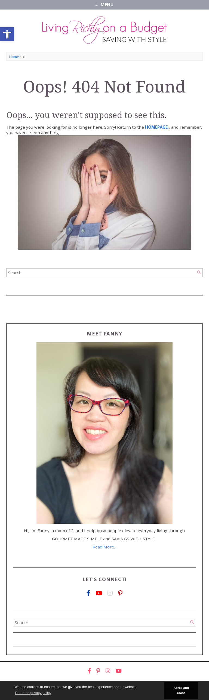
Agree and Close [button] (181, 690)
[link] (7, 34)
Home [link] (14, 56)
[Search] (198, 272)
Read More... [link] (104, 547)
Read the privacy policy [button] (33, 693)
